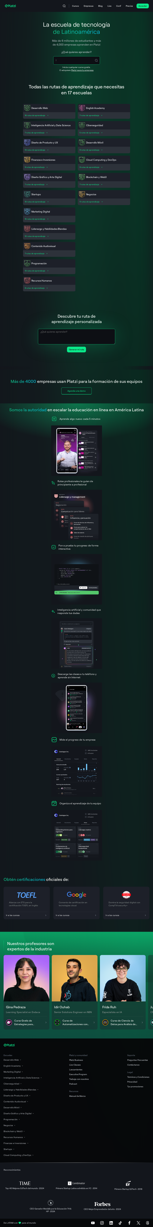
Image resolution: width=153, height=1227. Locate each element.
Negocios (10, 1125)
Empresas (88, 6)
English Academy (13, 1066)
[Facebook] (129, 1223)
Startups (9, 1149)
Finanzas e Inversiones (16, 1143)
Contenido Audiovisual (16, 1101)
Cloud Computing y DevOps (19, 1155)
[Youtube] (93, 1223)
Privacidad (132, 1081)
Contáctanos (133, 1064)
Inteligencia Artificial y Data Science (23, 1077)
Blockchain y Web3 (14, 1131)
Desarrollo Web (13, 1060)
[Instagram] (102, 1223)
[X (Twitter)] (138, 1223)
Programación (12, 1119)
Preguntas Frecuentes (137, 1060)
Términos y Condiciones (138, 1077)
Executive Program (78, 1074)
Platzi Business (76, 1060)
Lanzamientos (75, 1069)
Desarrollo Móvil (13, 1107)
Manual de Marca (77, 1096)
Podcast (73, 1084)
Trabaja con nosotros (79, 1079)
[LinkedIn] (111, 1223)
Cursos (75, 6)
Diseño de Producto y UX (17, 1095)
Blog (100, 6)
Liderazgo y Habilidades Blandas (21, 1089)
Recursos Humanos (15, 1137)
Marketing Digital (13, 1071)
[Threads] (147, 1223)
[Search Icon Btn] (96, 60)
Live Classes (75, 1064)
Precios (129, 6)
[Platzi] (10, 6)
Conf (118, 6)
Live (110, 6)
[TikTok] (120, 1223)
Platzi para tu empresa (82, 70)
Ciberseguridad (13, 1083)
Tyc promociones (135, 1086)
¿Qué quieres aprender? (76, 52)
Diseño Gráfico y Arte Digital (19, 1113)
